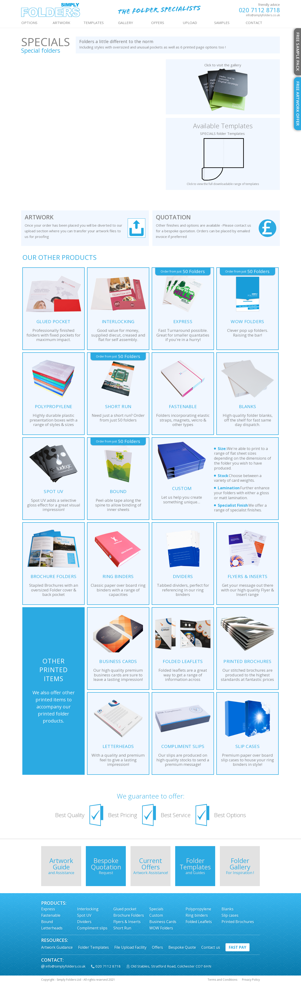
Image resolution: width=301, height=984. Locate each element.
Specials (156, 909)
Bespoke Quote (182, 947)
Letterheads (52, 928)
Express (48, 909)
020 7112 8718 (259, 10)
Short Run (122, 928)
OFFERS (157, 22)
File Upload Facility (130, 947)
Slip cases (230, 915)
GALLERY (125, 22)
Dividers (84, 921)
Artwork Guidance (57, 947)
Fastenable (50, 915)
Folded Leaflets (199, 921)
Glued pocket (124, 909)
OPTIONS (29, 22)
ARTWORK (61, 22)
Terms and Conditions (222, 980)
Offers (157, 947)
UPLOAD (190, 22)
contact (254, 22)
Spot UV (84, 915)
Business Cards (162, 921)
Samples (222, 22)
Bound (47, 921)
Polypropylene (198, 909)
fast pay (237, 947)
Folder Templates (93, 947)
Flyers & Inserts (127, 921)
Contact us (210, 947)
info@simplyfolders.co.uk (263, 15)
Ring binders (197, 915)
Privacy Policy (251, 980)
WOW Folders (161, 928)
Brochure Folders (128, 915)
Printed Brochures (238, 921)
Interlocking (88, 909)
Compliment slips (92, 928)
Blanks (228, 909)
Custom (156, 915)
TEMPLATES (93, 22)
